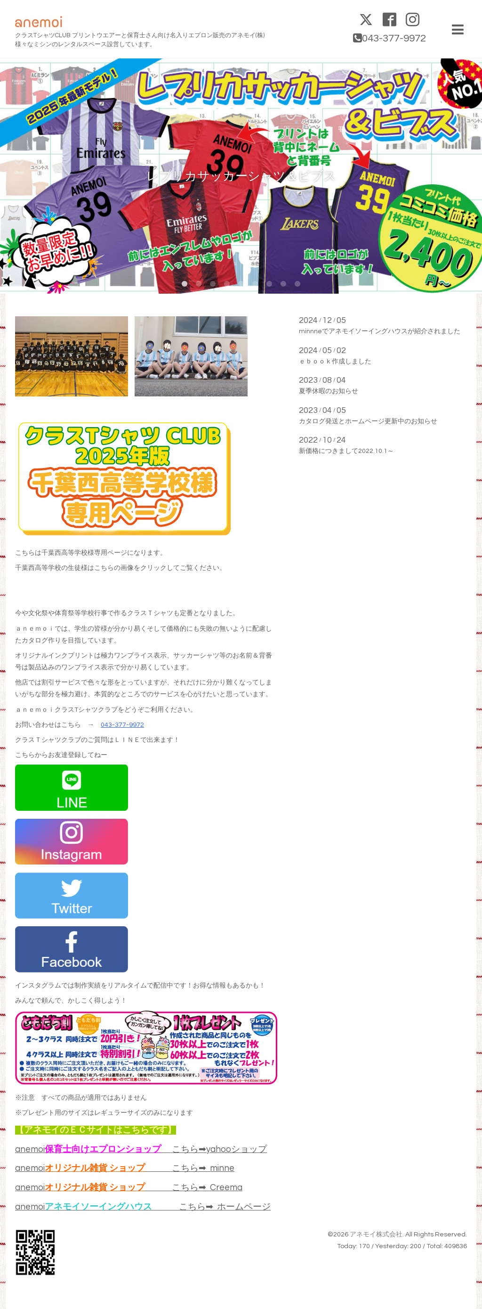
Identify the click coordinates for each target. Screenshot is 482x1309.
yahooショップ (236, 1149)
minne (222, 1168)
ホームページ (244, 1206)
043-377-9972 (122, 725)
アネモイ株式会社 (376, 1234)
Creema (226, 1187)
